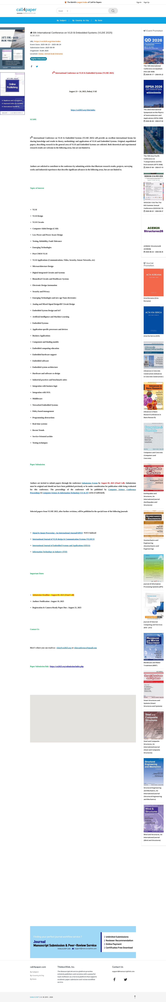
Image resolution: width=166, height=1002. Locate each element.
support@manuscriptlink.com (123, 971)
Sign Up (146, 2)
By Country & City (80, 20)
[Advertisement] (12, 153)
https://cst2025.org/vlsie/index (47, 41)
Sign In (138, 2)
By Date (98, 20)
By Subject (61, 20)
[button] (83, 716)
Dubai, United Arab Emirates (51, 54)
